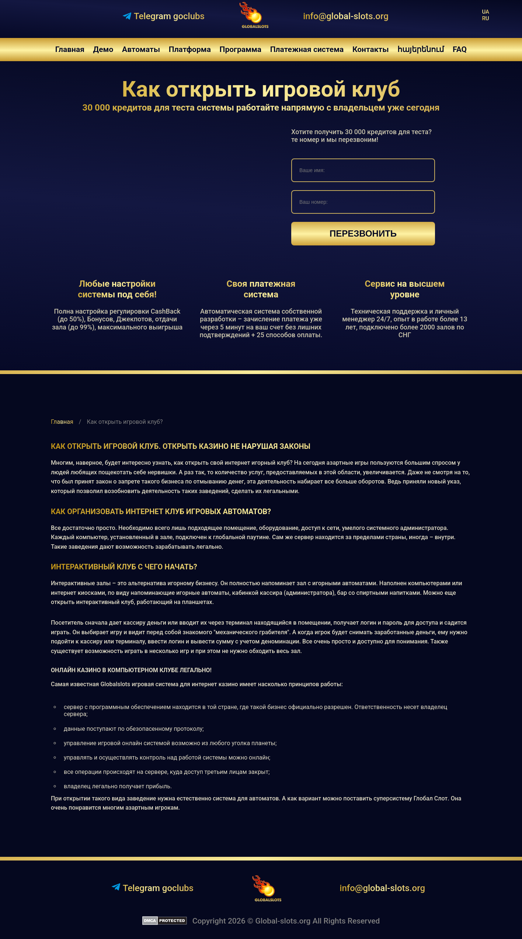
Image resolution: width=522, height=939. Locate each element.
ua (485, 11)
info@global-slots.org (346, 16)
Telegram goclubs (153, 888)
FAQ (460, 49)
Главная (69, 49)
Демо (103, 49)
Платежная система (307, 49)
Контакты (370, 49)
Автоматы (141, 49)
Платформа (190, 49)
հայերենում (420, 49)
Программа (241, 49)
